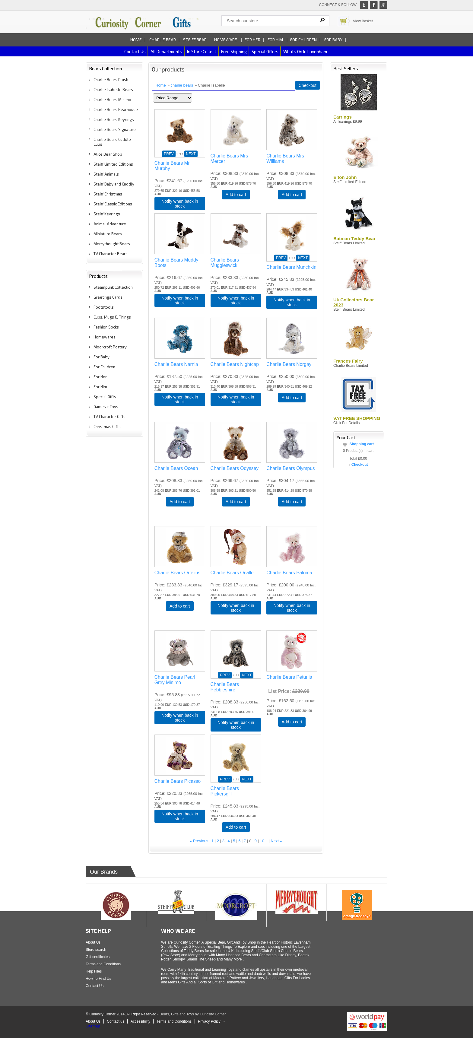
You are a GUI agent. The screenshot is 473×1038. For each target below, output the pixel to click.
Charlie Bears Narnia (176, 364)
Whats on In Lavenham (305, 51)
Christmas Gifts (107, 426)
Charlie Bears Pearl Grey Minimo (174, 680)
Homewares (105, 337)
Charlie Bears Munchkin (291, 267)
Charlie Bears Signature (115, 129)
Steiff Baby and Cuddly (114, 184)
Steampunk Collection (113, 287)
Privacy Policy (209, 1021)
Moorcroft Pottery (110, 346)
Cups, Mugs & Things (112, 317)
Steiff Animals (106, 174)
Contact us (135, 51)
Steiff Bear (195, 39)
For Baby (333, 39)
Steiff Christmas (108, 194)
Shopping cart (362, 444)
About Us (93, 942)
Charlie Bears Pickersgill (225, 791)
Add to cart (236, 194)
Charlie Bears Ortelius (177, 572)
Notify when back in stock (179, 203)
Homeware (225, 39)
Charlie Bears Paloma (289, 572)
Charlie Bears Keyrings (114, 119)
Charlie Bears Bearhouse (116, 109)
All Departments (166, 51)
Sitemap (93, 1026)
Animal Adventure (110, 223)
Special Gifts (105, 396)
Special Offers (265, 51)
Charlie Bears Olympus (290, 468)
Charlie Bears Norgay (288, 364)
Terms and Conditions (103, 964)
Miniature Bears (108, 233)
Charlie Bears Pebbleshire (225, 687)
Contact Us (94, 986)
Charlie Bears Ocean (176, 468)
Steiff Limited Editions (113, 164)
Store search (96, 950)
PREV (169, 154)
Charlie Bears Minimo (112, 99)
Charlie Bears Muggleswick (225, 262)
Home (136, 39)
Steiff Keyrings (107, 213)
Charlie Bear (162, 39)
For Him (276, 39)
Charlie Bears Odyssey (235, 468)
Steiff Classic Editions (113, 204)
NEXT (191, 154)
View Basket (363, 21)
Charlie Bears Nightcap (235, 364)
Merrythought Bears (112, 243)
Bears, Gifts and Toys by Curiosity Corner (193, 1014)
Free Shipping (234, 51)
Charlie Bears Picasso (177, 781)
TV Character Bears (111, 253)
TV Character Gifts (109, 416)
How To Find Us (98, 978)
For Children (303, 39)
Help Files (94, 971)
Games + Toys (106, 406)
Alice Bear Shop (108, 154)
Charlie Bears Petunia (289, 677)
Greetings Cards (108, 297)
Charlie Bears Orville (232, 572)
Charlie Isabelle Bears (113, 89)
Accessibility (140, 1021)
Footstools (104, 307)
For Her (252, 39)
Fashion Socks (106, 327)
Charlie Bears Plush (111, 79)
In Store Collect (201, 51)
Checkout (307, 85)
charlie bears (182, 85)
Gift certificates (98, 957)
